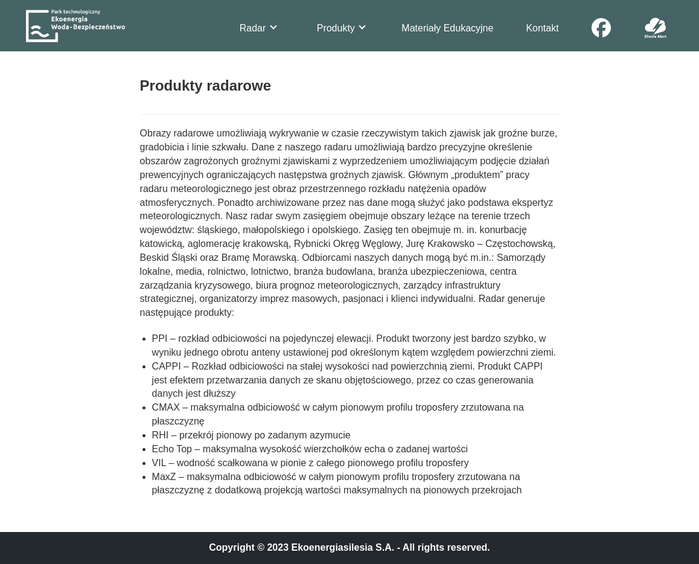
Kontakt (542, 28)
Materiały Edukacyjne (447, 28)
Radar (258, 27)
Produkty (341, 27)
